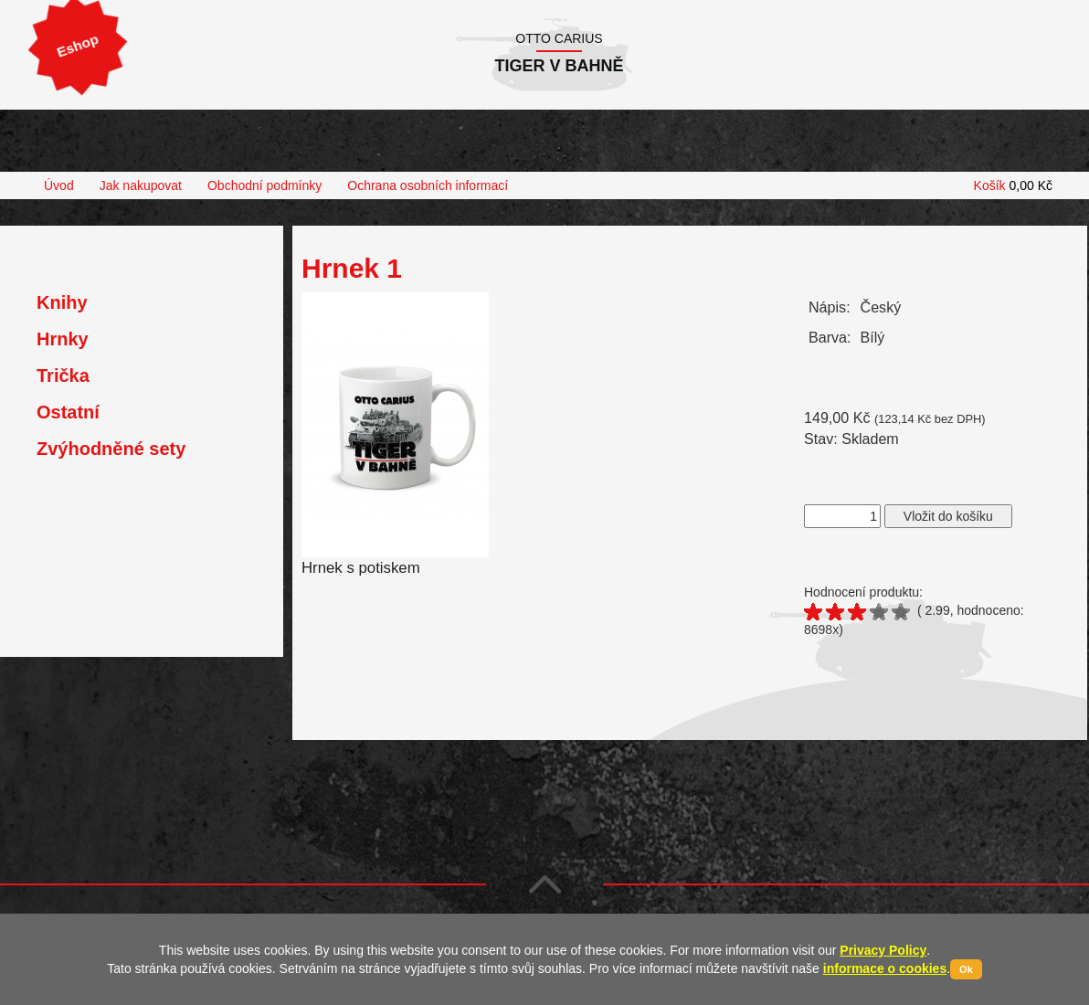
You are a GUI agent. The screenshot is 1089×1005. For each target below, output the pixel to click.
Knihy (62, 302)
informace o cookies (884, 968)
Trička (63, 375)
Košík (1013, 185)
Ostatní (68, 412)
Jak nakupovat (141, 185)
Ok (966, 969)
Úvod (59, 185)
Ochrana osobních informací (427, 185)
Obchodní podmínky (264, 185)
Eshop (77, 46)
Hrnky (63, 339)
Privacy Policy (883, 950)
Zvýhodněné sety (111, 449)
